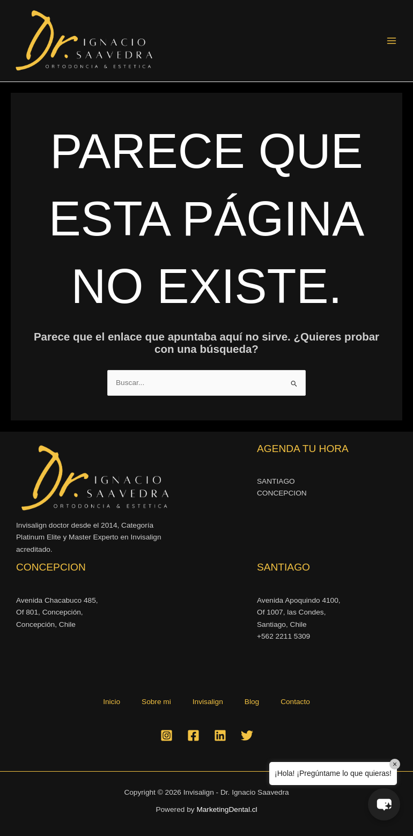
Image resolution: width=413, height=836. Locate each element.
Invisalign (208, 702)
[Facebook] (193, 735)
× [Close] (395, 764)
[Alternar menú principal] (392, 41)
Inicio (111, 702)
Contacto (295, 702)
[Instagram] (166, 735)
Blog (252, 702)
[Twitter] (247, 735)
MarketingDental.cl (226, 809)
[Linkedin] (220, 735)
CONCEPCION (282, 493)
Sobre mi (156, 702)
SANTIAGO (276, 481)
